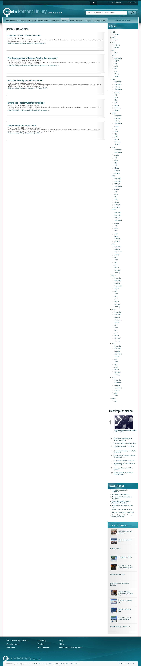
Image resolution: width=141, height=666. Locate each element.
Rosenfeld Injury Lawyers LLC (120, 626)
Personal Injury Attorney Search (70, 647)
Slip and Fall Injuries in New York (123, 512)
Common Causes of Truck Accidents (24, 35)
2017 (113, 147)
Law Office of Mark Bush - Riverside (124, 619)
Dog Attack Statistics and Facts (124, 460)
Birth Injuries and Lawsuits (120, 494)
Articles (40, 644)
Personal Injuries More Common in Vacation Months (122, 516)
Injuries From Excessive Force (122, 509)
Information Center (12, 644)
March (116, 47)
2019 (113, 79)
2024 (113, 37)
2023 (113, 42)
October (117, 45)
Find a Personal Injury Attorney (17, 641)
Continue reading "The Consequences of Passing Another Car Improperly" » (33, 65)
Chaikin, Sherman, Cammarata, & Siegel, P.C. (125, 593)
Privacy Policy (60, 664)
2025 (113, 32)
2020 (113, 55)
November (117, 84)
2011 (113, 343)
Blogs (61, 641)
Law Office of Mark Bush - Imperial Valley (125, 566)
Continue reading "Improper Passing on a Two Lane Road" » (28, 88)
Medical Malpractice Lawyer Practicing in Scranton (121, 502)
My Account (116, 2)
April (115, 40)
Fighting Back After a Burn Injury (125, 443)
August (116, 61)
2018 (113, 113)
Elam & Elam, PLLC (125, 557)
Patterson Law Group (117, 574)
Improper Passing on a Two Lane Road (25, 80)
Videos (61, 644)
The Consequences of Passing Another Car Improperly (33, 58)
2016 (113, 176)
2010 (113, 377)
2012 (113, 309)
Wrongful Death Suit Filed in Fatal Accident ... (123, 473)
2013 (113, 275)
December (117, 82)
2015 (113, 210)
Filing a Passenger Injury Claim (22, 125)
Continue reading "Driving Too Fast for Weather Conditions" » (28, 110)
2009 (113, 398)
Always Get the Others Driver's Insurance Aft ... (124, 464)
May (115, 53)
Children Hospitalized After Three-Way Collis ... (123, 439)
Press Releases (44, 647)
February (117, 108)
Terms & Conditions (72, 664)
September (118, 58)
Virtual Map (42, 641)
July (115, 63)
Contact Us (131, 2)
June (116, 66)
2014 (113, 244)
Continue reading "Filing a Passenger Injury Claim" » (25, 133)
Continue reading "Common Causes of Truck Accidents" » (27, 43)
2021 (113, 50)
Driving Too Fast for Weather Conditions (26, 103)
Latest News (10, 647)
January (117, 34)
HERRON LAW (115, 548)
